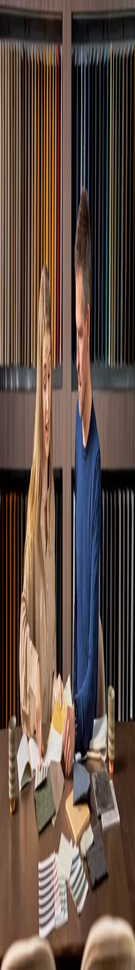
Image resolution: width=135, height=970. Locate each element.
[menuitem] (67, 919)
